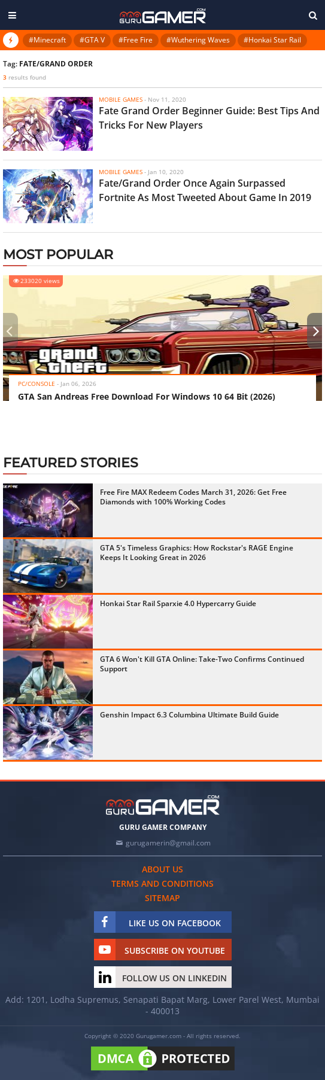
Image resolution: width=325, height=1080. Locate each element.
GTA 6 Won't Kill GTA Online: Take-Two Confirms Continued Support (202, 664)
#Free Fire (136, 40)
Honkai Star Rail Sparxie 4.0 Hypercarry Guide (178, 603)
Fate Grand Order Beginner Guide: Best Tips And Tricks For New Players (209, 118)
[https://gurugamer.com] (163, 805)
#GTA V (92, 40)
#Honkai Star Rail (272, 40)
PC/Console (36, 383)
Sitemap (162, 897)
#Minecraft (47, 40)
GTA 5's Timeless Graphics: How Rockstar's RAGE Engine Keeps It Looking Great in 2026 (196, 552)
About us (162, 869)
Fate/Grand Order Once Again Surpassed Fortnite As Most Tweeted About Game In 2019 (205, 190)
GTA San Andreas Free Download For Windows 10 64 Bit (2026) (146, 396)
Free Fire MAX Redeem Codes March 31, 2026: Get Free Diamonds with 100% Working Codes (193, 497)
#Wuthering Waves (198, 40)
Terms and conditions (162, 883)
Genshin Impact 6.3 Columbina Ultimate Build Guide (189, 715)
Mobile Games (120, 99)
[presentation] (9, 331)
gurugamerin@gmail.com (168, 843)
